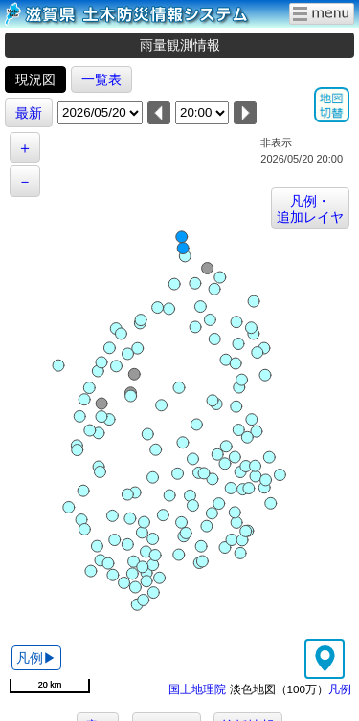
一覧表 (101, 79)
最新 (28, 112)
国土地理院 (197, 689)
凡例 (339, 689)
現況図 (35, 79)
